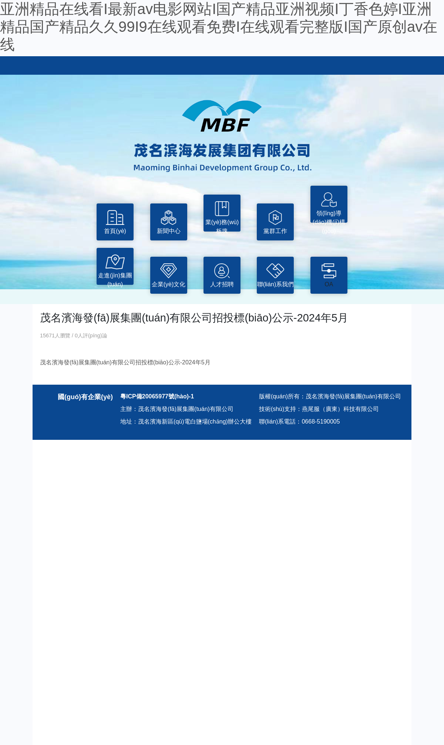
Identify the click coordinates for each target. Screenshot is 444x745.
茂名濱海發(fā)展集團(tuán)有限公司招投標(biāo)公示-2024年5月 (125, 362)
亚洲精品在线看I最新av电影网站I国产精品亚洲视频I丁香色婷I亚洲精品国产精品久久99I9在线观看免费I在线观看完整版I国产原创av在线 (218, 27)
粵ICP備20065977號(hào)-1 (157, 396)
